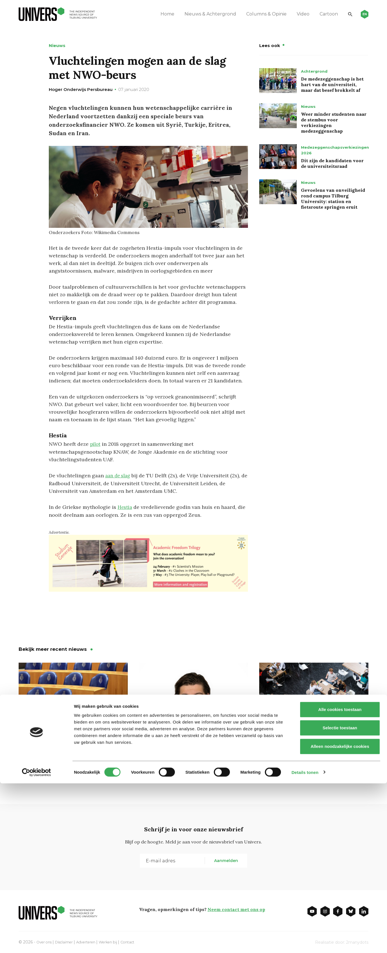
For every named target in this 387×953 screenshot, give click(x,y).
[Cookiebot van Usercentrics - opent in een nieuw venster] (36, 942)
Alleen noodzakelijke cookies (340, 916)
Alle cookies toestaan (339, 879)
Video (295, 14)
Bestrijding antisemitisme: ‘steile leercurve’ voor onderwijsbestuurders (63, 759)
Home (159, 14)
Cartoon (321, 14)
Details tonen (304, 941)
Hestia (125, 506)
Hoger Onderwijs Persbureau (81, 89)
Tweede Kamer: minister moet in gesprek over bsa (313, 755)
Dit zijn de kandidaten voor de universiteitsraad (332, 163)
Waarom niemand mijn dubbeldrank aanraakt (177, 755)
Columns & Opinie (258, 14)
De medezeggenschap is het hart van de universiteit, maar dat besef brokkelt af (332, 84)
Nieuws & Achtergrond (202, 14)
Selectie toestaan (340, 897)
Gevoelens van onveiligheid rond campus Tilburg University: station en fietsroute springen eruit (333, 198)
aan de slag (119, 475)
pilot (96, 444)
